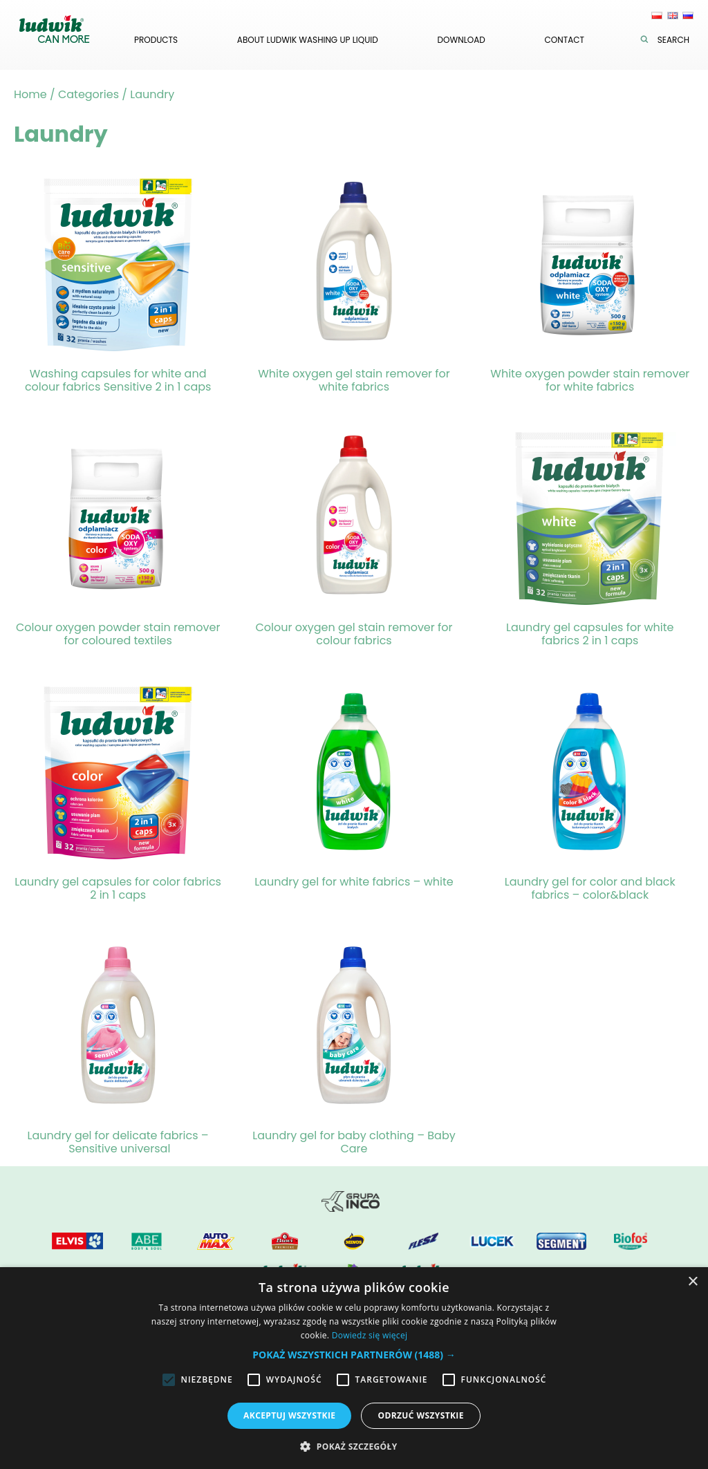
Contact (564, 40)
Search (668, 40)
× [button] (692, 1282)
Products (156, 40)
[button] (353, 1354)
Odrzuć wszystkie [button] (420, 1415)
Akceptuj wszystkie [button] (289, 1415)
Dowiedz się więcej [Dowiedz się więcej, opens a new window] (370, 1335)
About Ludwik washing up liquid (307, 40)
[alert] (354, 1368)
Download (461, 40)
